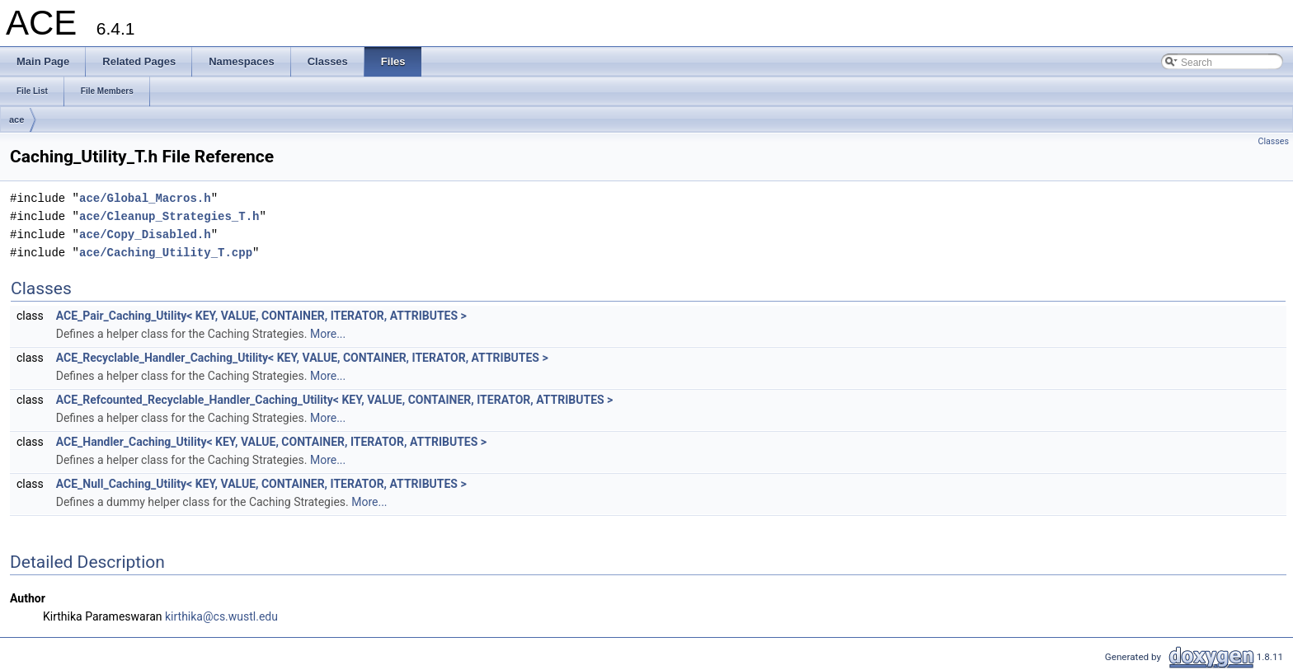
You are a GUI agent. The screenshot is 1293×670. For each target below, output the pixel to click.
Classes (1273, 141)
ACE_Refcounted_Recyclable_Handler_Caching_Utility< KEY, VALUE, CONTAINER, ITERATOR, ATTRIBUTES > (335, 399)
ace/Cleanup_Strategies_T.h (169, 216)
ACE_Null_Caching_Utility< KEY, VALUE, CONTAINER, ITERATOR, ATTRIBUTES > (261, 483)
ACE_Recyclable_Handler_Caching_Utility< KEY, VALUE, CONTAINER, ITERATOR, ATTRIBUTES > (302, 357)
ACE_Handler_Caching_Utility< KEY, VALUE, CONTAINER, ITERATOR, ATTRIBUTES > (271, 441)
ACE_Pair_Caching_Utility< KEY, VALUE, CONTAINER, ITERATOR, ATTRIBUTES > (261, 315)
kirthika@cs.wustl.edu (221, 616)
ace (16, 119)
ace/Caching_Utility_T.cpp (165, 252)
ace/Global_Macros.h (145, 198)
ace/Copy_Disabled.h (145, 234)
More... (328, 333)
